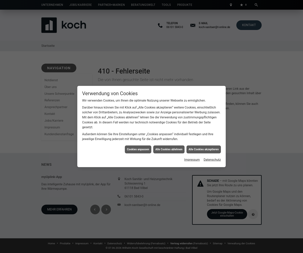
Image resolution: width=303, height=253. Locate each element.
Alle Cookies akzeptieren (204, 147)
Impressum (192, 158)
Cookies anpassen (138, 147)
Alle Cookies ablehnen (168, 147)
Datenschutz (212, 158)
